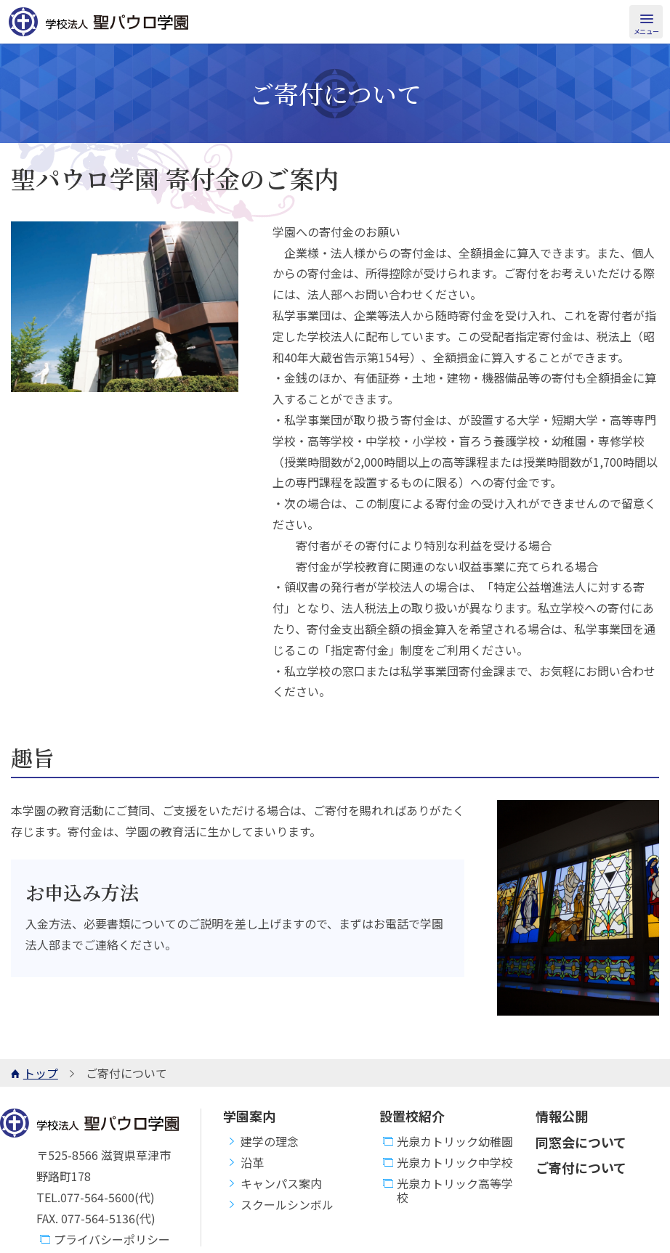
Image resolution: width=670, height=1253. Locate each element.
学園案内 (249, 1115)
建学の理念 (261, 1141)
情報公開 (562, 1115)
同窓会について (581, 1141)
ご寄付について (581, 1167)
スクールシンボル (278, 1205)
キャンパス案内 (272, 1184)
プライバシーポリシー (103, 1239)
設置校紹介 (412, 1115)
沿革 (243, 1163)
